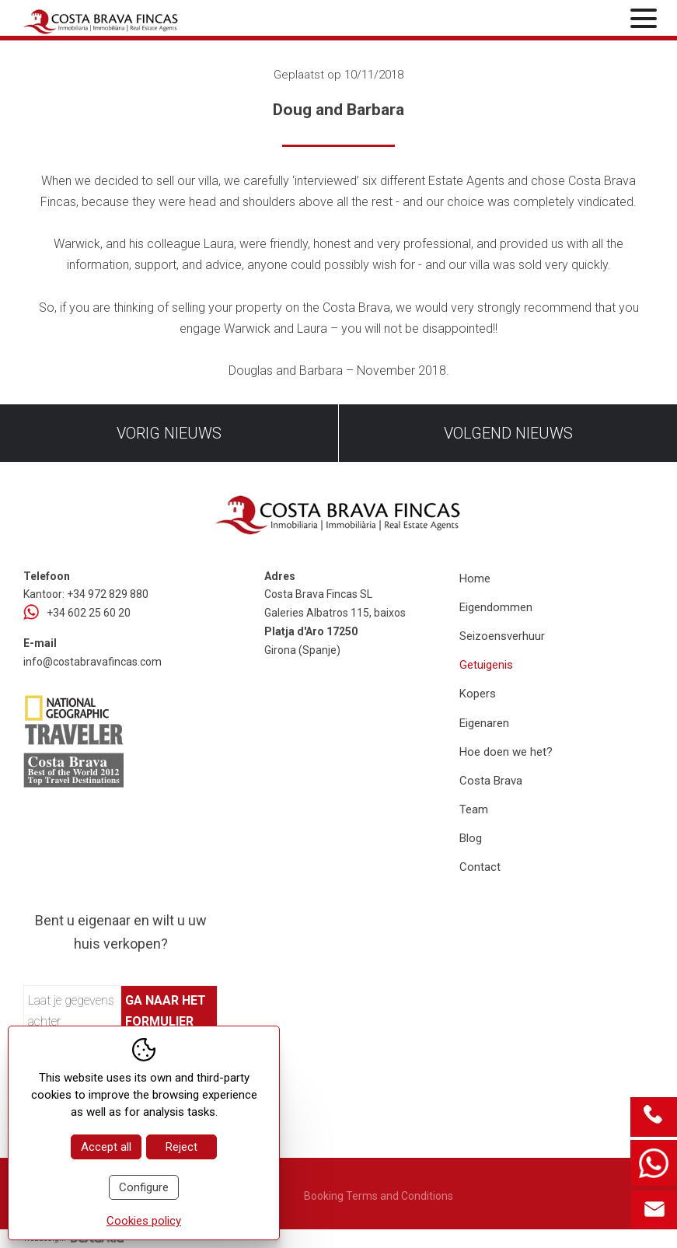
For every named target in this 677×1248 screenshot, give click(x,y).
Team (473, 809)
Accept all (106, 1147)
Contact (480, 867)
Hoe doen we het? (506, 752)
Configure (144, 1187)
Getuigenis (486, 665)
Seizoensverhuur (502, 636)
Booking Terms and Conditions (378, 1196)
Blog (470, 838)
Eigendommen (495, 607)
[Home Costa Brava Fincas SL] (126, 20)
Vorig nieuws (169, 433)
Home (474, 579)
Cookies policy (143, 1221)
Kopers (477, 694)
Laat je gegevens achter (71, 1011)
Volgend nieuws (508, 433)
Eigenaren (484, 723)
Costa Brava (490, 781)
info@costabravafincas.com (92, 661)
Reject (181, 1147)
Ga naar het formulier (165, 1011)
